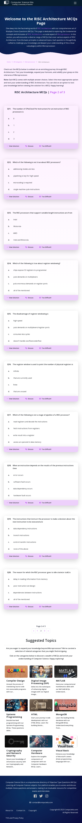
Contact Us (20, 810)
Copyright (33, 810)
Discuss (29, 146)
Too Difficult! (45, 146)
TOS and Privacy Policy (14, 818)
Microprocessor (30, 62)
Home (9, 62)
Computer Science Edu (19, 3)
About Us (9, 810)
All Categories (17, 62)
